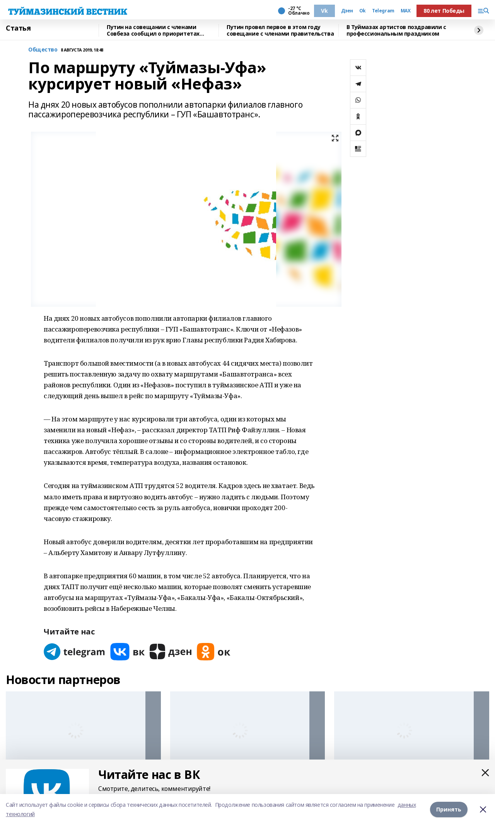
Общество (43, 49)
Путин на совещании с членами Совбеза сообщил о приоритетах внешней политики (153, 30)
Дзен (347, 11)
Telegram (383, 11)
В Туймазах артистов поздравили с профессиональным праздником (396, 30)
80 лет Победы (443, 10)
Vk (324, 10)
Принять (448, 809)
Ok (362, 11)
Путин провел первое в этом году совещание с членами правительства (280, 30)
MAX (406, 11)
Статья (18, 28)
